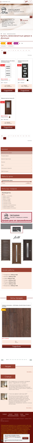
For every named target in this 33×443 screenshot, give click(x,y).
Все (4, 194)
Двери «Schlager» (7, 199)
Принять (25, 438)
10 (17, 50)
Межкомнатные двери (11, 33)
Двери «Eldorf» (6, 197)
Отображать (11, 46)
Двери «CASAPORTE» (7, 196)
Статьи (27, 414)
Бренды (16, 414)
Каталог (4, 33)
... (6, 50)
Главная (4, 414)
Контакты (23, 415)
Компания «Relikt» (7, 202)
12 (23, 50)
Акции (21, 414)
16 (4, 52)
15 (2, 52)
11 (20, 50)
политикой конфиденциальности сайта (12, 437)
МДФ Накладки (16, 171)
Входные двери (16, 155)
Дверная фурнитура (16, 158)
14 (28, 50)
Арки (16, 165)
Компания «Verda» (7, 203)
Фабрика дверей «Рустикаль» (9, 208)
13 (26, 50)
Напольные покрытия (16, 168)
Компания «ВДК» (6, 200)
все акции (29, 371)
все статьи (28, 407)
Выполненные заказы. (13, 415)
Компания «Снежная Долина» (9, 205)
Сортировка (3, 46)
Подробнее (8, 90)
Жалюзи (16, 162)
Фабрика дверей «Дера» (8, 206)
